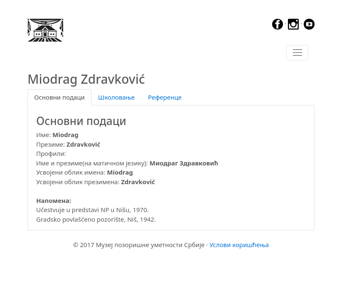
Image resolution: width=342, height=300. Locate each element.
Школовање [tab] (116, 97)
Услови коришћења (239, 244)
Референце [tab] (165, 97)
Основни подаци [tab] (59, 97)
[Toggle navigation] (297, 53)
